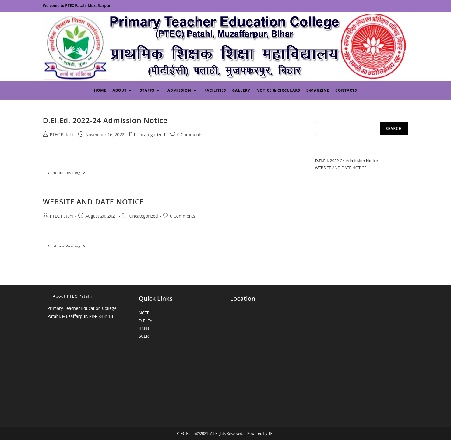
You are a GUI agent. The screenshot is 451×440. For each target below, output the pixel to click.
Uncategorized (150, 134)
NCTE (144, 313)
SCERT (145, 336)
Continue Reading (69, 174)
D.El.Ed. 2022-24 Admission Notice (105, 120)
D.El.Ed (146, 321)
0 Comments (190, 134)
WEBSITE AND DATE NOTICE (93, 202)
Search (322, 118)
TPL (271, 433)
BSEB (144, 328)
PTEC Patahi (61, 134)
